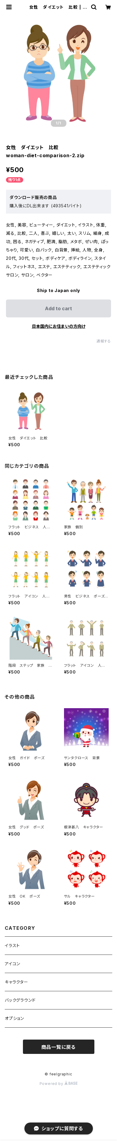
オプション (14, 1018)
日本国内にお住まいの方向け (58, 326)
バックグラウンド (20, 1000)
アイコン (12, 963)
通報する (103, 341)
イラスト (12, 945)
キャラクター (16, 981)
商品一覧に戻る (58, 1047)
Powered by (59, 1083)
